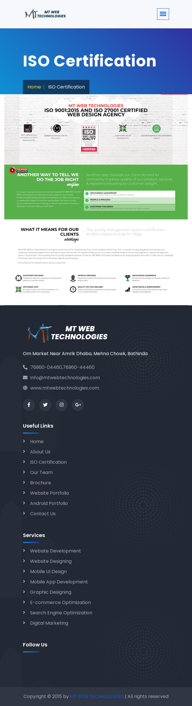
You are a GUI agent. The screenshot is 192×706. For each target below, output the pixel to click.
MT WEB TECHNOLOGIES (97, 696)
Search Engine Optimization (61, 612)
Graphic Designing (50, 592)
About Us (40, 452)
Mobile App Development (59, 582)
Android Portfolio (49, 503)
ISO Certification (48, 462)
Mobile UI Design (48, 571)
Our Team (41, 472)
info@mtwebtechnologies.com (61, 377)
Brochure (40, 482)
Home (34, 87)
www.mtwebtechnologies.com (61, 388)
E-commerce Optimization (60, 602)
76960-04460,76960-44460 (59, 367)
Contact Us (43, 513)
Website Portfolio (49, 493)
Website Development (55, 551)
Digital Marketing (49, 623)
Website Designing (51, 561)
